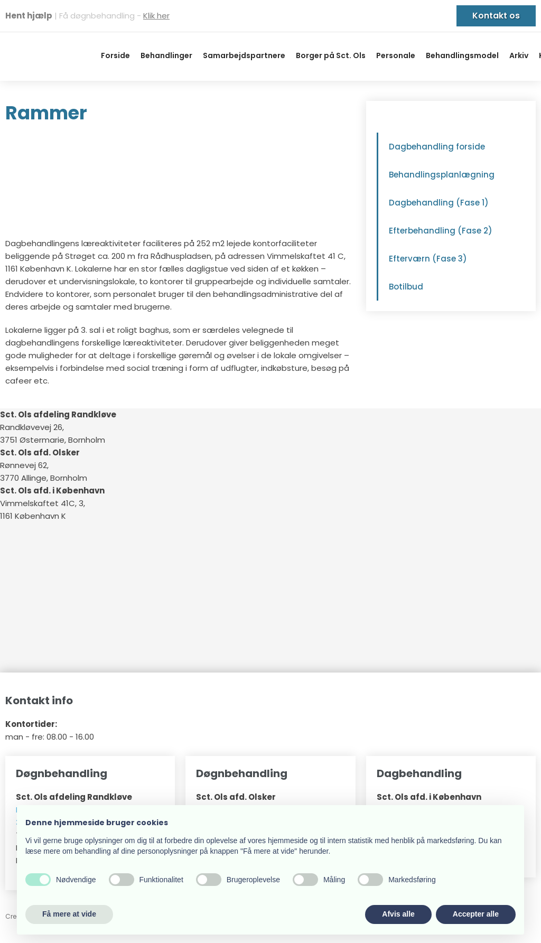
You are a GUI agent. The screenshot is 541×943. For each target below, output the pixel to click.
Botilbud (406, 286)
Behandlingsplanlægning (442, 174)
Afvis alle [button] (398, 914)
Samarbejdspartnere (244, 55)
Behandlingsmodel (462, 55)
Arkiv (518, 55)
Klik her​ (156, 15)
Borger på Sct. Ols (331, 55)
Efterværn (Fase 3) (428, 258)
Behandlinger (166, 55)
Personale (395, 55)
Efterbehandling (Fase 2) (440, 230)
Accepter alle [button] (476, 914)
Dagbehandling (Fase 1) (439, 202)
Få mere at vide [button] (69, 914)
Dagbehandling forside (437, 146)
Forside (115, 55)
